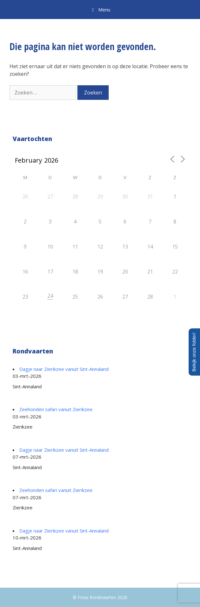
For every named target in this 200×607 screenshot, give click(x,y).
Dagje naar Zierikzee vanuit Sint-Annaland (64, 369)
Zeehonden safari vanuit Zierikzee (56, 409)
